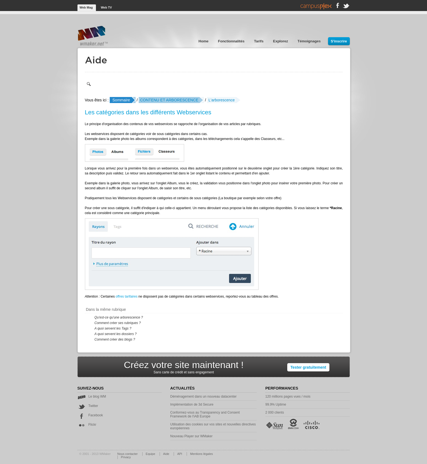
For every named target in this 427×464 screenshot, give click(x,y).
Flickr (86, 425)
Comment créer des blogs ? (115, 339)
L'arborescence (221, 100)
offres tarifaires (127, 296)
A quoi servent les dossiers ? (116, 334)
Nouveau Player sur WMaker (191, 436)
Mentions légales (201, 453)
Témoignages (309, 41)
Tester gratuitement (308, 367)
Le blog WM (91, 396)
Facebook (90, 415)
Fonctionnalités (232, 41)
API (180, 453)
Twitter (87, 406)
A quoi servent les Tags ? (113, 328)
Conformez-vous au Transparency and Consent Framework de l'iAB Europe (205, 414)
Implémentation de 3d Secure (192, 404)
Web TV (106, 7)
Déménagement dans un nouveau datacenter (203, 396)
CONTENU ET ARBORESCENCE (169, 100)
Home (204, 41)
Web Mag (87, 7)
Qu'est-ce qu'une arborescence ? (119, 317)
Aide (166, 453)
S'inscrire (339, 41)
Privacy (126, 457)
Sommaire (121, 100)
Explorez (281, 41)
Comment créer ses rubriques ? (118, 323)
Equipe (151, 453)
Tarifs (259, 41)
